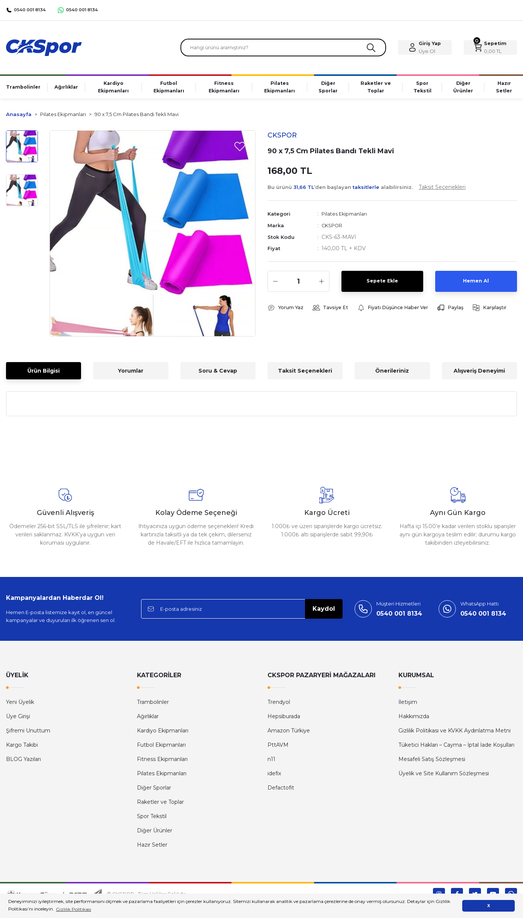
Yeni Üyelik (20, 704)
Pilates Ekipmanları (346, 216)
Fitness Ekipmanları (162, 761)
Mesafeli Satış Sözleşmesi (431, 761)
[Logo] (44, 48)
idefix (274, 776)
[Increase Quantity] (321, 283)
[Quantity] (298, 283)
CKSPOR (333, 227)
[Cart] (490, 49)
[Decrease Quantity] (275, 283)
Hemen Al (476, 283)
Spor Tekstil (152, 818)
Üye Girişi (18, 719)
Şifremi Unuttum (28, 733)
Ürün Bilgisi (43, 373)
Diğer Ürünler (154, 833)
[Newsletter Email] (242, 611)
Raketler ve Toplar (160, 804)
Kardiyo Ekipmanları (162, 733)
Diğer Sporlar (154, 790)
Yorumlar (130, 373)
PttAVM (278, 747)
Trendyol (279, 704)
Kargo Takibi (22, 747)
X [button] (488, 905)
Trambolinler (153, 704)
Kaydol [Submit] (324, 611)
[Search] (283, 49)
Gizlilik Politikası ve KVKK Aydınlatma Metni (454, 733)
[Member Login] (424, 49)
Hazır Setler (152, 847)
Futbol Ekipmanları (161, 747)
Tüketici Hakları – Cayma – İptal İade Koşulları (456, 747)
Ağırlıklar (148, 719)
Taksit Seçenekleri (305, 373)
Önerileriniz (392, 373)
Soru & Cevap (217, 373)
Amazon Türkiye (289, 733)
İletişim (407, 704)
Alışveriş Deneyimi (479, 373)
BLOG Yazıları (23, 761)
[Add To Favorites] (239, 149)
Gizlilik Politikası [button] (73, 909)
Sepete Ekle (382, 283)
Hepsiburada (284, 719)
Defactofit (281, 790)
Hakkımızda (413, 719)
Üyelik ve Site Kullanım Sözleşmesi (443, 776)
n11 (271, 761)
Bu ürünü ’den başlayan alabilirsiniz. (367, 189)
